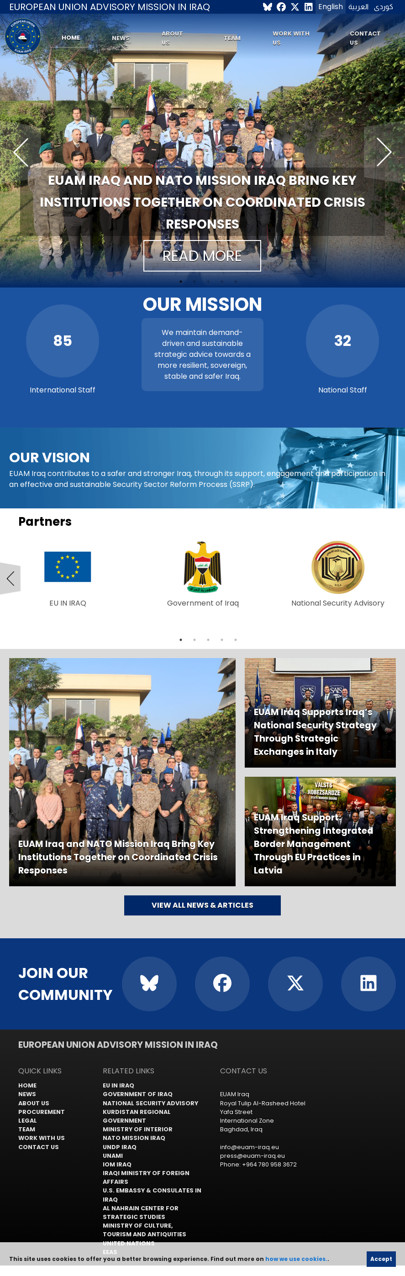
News (121, 38)
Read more (202, 256)
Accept (381, 1259)
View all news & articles (202, 905)
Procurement (41, 1112)
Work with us (291, 38)
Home (71, 38)
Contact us (365, 38)
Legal (27, 1120)
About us (172, 38)
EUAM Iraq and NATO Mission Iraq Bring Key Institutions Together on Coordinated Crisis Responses (202, 202)
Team (232, 38)
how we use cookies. (296, 1259)
